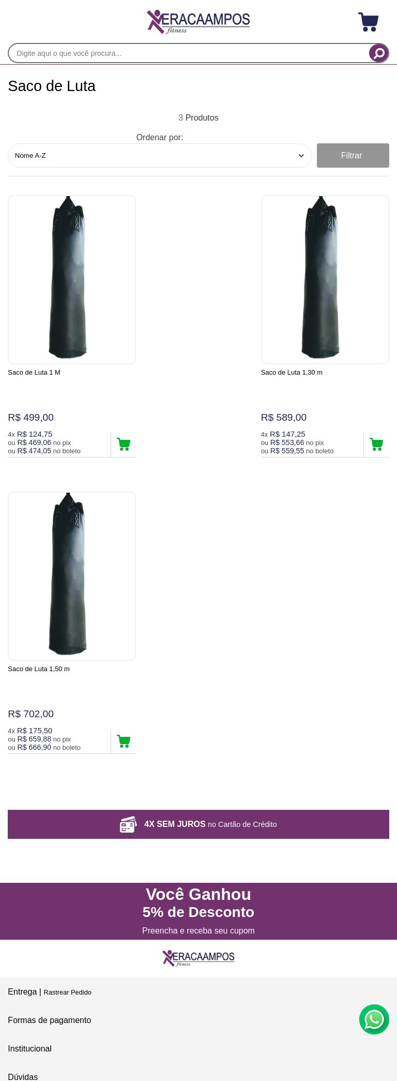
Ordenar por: (160, 137)
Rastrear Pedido (67, 697)
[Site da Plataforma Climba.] (198, 1009)
